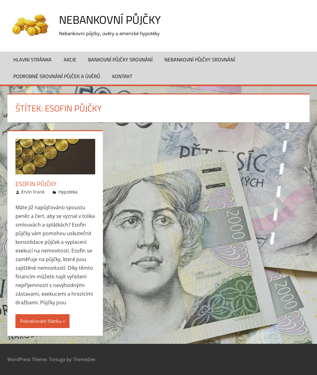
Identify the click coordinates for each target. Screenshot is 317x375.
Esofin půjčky (36, 184)
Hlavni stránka (32, 59)
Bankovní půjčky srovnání (120, 59)
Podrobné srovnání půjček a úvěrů (56, 76)
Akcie (70, 59)
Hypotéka (68, 192)
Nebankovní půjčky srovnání (199, 59)
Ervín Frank (32, 192)
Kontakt (122, 76)
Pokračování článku (40, 321)
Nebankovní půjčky (110, 19)
